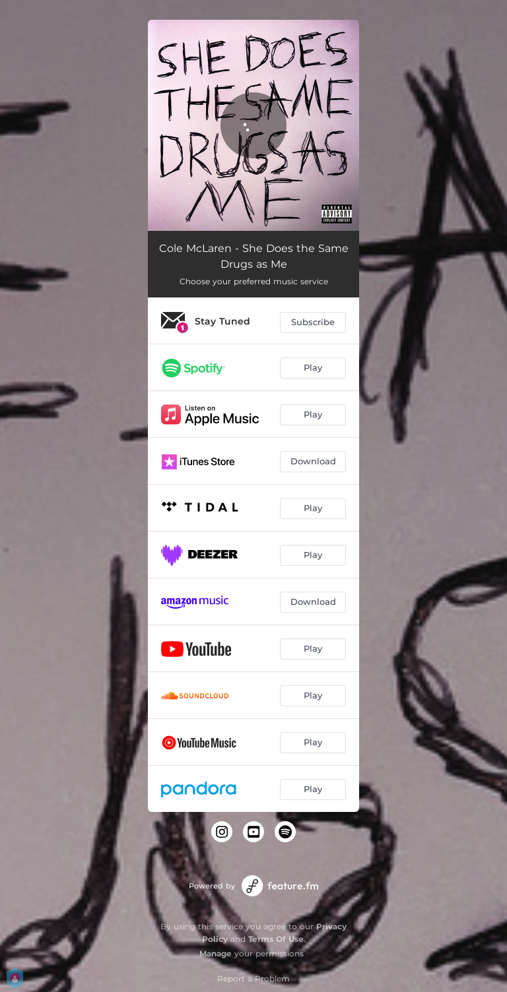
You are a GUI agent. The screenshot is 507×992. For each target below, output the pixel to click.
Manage (215, 953)
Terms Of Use (276, 939)
